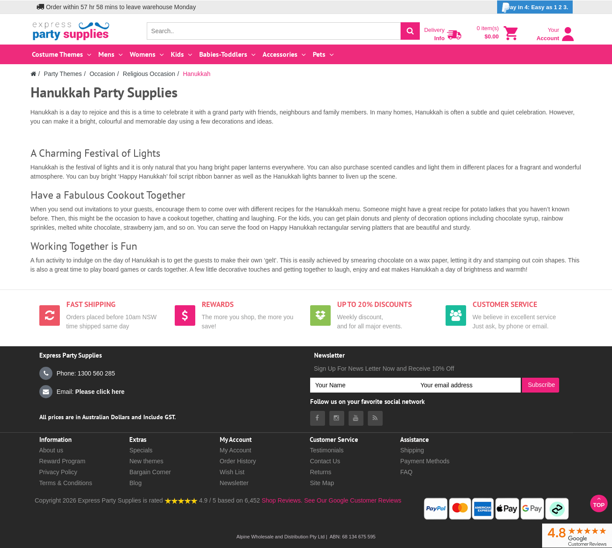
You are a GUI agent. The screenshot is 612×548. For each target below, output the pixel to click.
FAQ (406, 472)
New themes (146, 461)
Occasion (102, 73)
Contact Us (325, 461)
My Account (235, 450)
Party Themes (63, 73)
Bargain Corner (150, 472)
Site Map (322, 482)
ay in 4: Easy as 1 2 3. (534, 8)
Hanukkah (197, 73)
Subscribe (541, 384)
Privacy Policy (58, 472)
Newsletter (234, 482)
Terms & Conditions (65, 482)
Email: (82, 391)
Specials (140, 450)
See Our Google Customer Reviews (351, 500)
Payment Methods (424, 461)
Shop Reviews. (282, 500)
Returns (320, 472)
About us (51, 450)
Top (599, 502)
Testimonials (326, 450)
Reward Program (62, 461)
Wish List (232, 472)
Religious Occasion (149, 73)
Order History (238, 461)
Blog (135, 482)
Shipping (412, 450)
